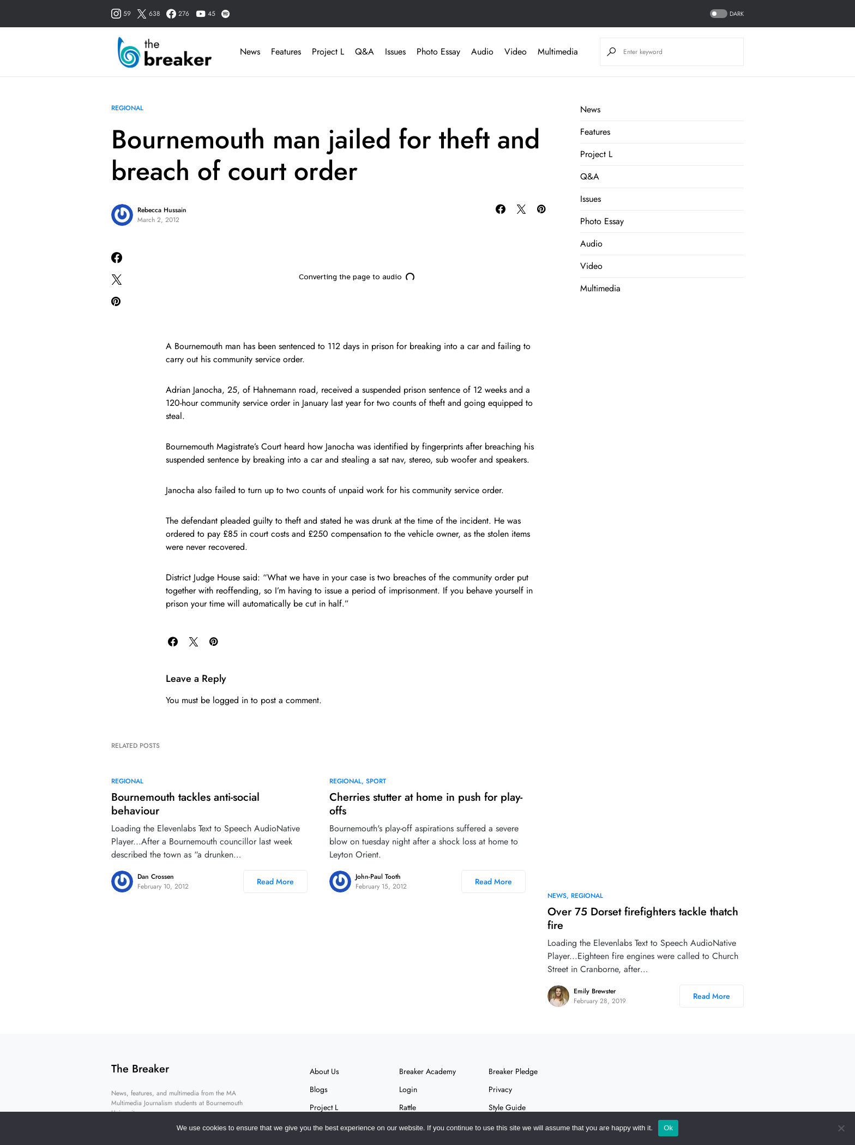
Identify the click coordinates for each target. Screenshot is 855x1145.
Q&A (589, 176)
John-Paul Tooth (378, 877)
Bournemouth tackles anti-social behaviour (185, 804)
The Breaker (140, 1069)
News (590, 109)
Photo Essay (602, 221)
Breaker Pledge (513, 1071)
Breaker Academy (427, 1071)
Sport (376, 781)
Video (591, 266)
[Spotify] (225, 14)
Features (595, 131)
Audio (591, 243)
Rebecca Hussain (161, 210)
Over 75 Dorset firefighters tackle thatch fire (642, 918)
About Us (324, 1071)
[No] (841, 1128)
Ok (668, 1128)
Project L (596, 154)
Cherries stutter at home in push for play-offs (425, 804)
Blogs (319, 1089)
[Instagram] (121, 14)
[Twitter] (148, 14)
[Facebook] (177, 14)
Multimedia (600, 288)
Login (408, 1089)
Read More (275, 881)
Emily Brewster (595, 991)
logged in (230, 700)
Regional (127, 108)
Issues (590, 199)
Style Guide (507, 1107)
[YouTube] (205, 14)
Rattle (407, 1107)
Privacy (500, 1089)
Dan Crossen (155, 877)
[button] (726, 14)
